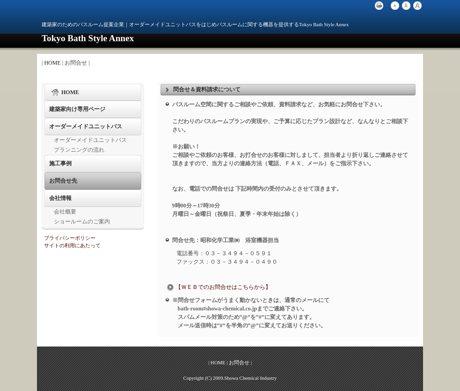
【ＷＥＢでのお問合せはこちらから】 (218, 287)
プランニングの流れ (79, 150)
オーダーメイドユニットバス (85, 126)
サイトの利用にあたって (72, 245)
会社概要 (65, 211)
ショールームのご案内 (82, 221)
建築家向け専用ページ (77, 109)
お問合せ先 (63, 180)
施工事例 (60, 163)
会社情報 (60, 198)
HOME (52, 62)
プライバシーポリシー (69, 238)
